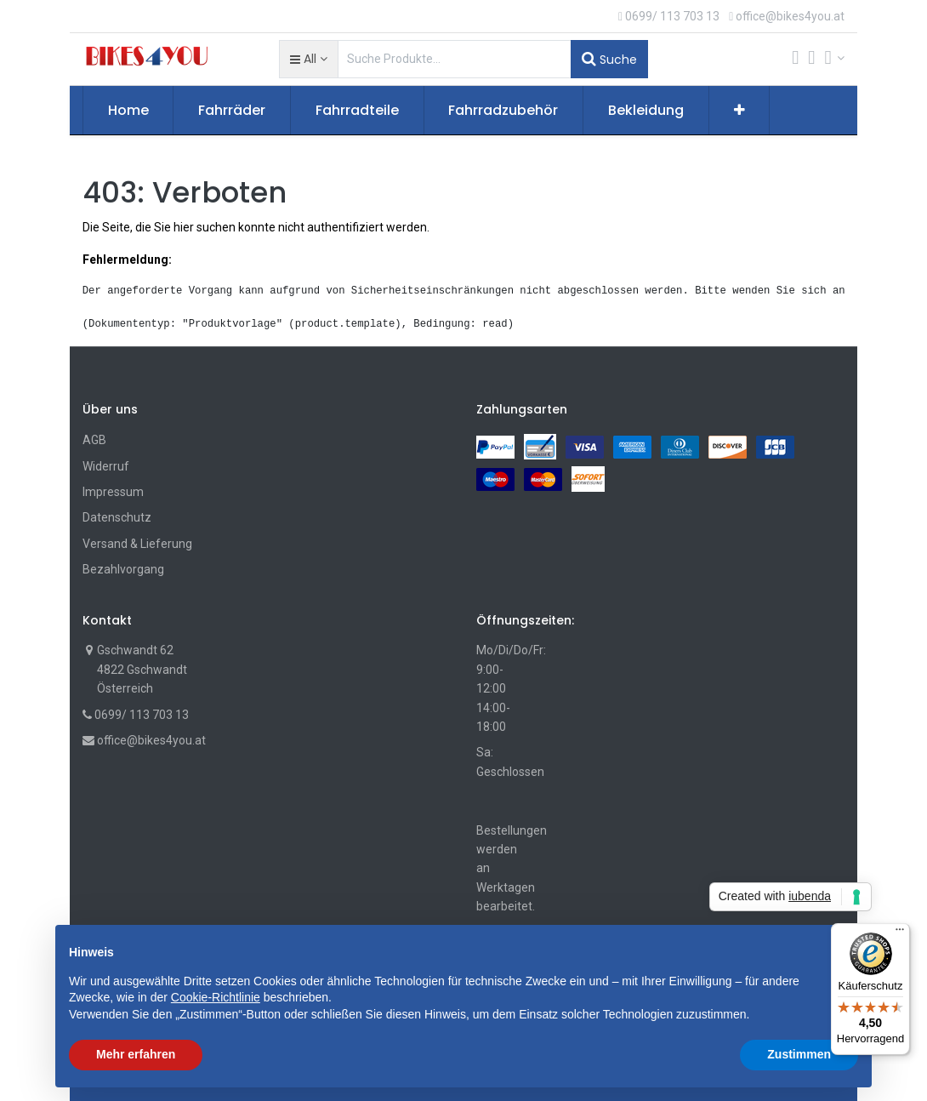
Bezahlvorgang (123, 569)
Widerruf (105, 466)
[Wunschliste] (811, 59)
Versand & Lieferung (137, 543)
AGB (94, 440)
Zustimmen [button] (799, 1054)
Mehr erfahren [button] (135, 1054)
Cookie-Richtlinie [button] (215, 997)
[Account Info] (835, 57)
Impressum (113, 492)
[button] (308, 58)
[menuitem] (128, 110)
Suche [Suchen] (609, 58)
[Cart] (795, 59)
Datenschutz (116, 517)
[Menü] (900, 933)
